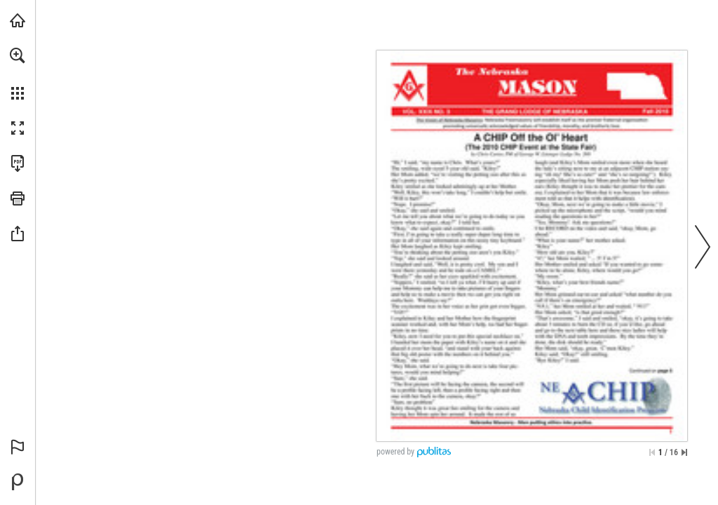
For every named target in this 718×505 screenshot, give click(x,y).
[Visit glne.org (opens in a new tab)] (17, 20)
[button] (17, 55)
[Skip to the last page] (684, 452)
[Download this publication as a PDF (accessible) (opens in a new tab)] (17, 163)
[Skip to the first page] (652, 452)
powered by (395, 452)
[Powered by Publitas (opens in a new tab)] (17, 481)
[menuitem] (17, 73)
